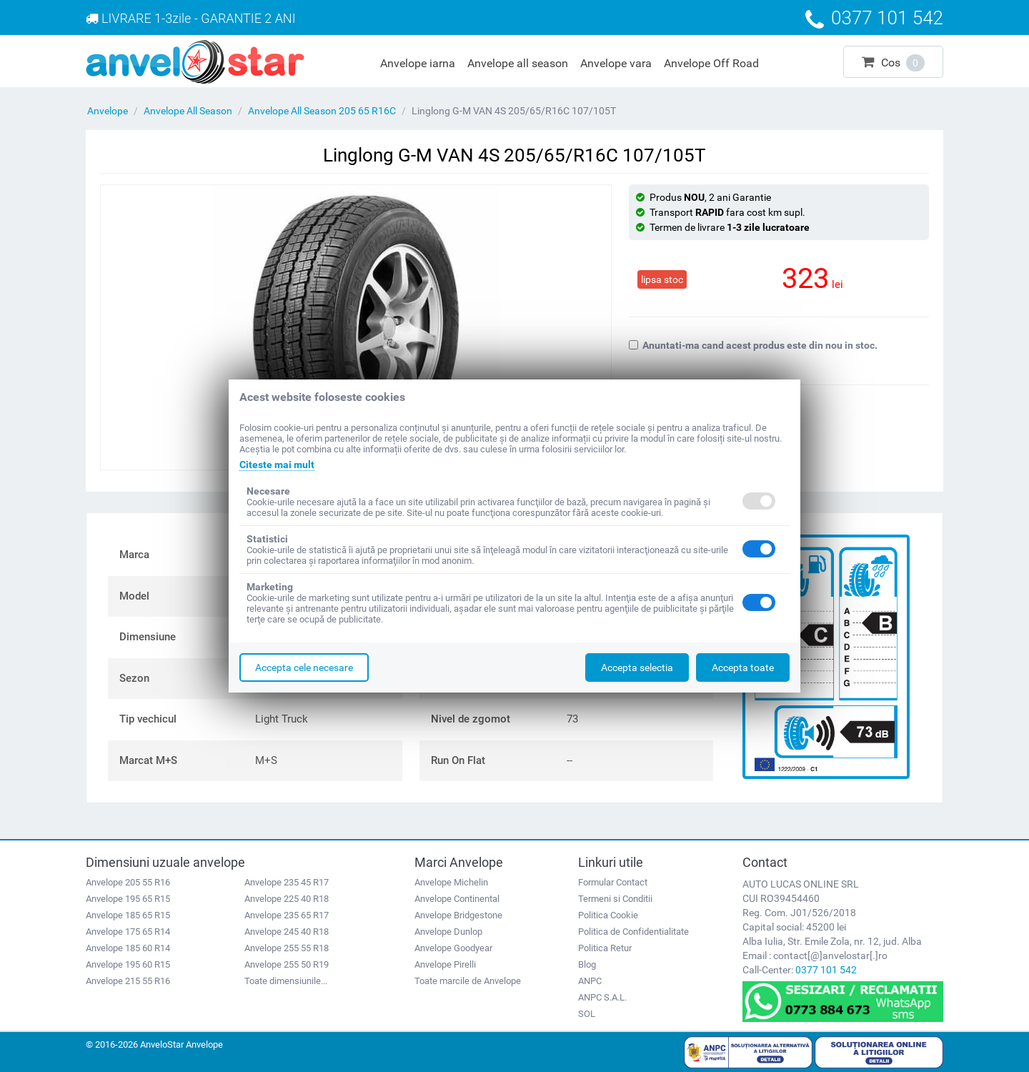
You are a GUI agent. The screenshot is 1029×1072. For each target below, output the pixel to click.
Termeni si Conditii (615, 898)
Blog (587, 964)
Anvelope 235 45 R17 (286, 882)
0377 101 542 (826, 970)
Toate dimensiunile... (285, 981)
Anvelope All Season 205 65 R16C (322, 110)
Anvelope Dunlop (448, 931)
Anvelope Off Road (711, 63)
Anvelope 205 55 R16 (128, 882)
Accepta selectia (637, 667)
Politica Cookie (608, 915)
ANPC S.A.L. (602, 997)
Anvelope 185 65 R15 (128, 915)
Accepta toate (743, 667)
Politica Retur (605, 948)
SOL (586, 1013)
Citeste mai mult (276, 464)
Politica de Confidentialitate (633, 931)
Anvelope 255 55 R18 (286, 948)
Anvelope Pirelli (445, 964)
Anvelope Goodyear (453, 948)
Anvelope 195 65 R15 (128, 898)
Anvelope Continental (456, 898)
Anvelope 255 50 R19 (286, 964)
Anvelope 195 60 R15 (128, 964)
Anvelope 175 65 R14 (128, 931)
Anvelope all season (517, 63)
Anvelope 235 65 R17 (286, 915)
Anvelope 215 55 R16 (128, 981)
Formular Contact (612, 882)
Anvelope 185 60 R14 (128, 948)
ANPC (590, 981)
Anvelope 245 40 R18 (286, 931)
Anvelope (107, 110)
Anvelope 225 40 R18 (286, 898)
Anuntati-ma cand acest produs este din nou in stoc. (753, 345)
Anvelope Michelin (451, 882)
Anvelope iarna (417, 63)
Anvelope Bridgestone (458, 915)
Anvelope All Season (188, 110)
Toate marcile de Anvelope (467, 981)
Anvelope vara (616, 63)
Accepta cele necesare (304, 667)
